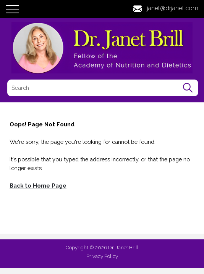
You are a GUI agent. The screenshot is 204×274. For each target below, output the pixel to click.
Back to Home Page (38, 185)
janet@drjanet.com (172, 8)
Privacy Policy (102, 256)
